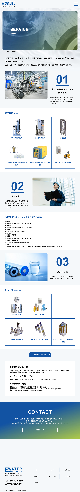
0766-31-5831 (15, 484)
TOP (36, 470)
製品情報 (36, 476)
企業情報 (67, 476)
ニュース (51, 470)
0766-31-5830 (15, 480)
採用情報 (36, 482)
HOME (8, 52)
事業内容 (67, 470)
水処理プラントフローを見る (40, 355)
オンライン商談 (52, 476)
